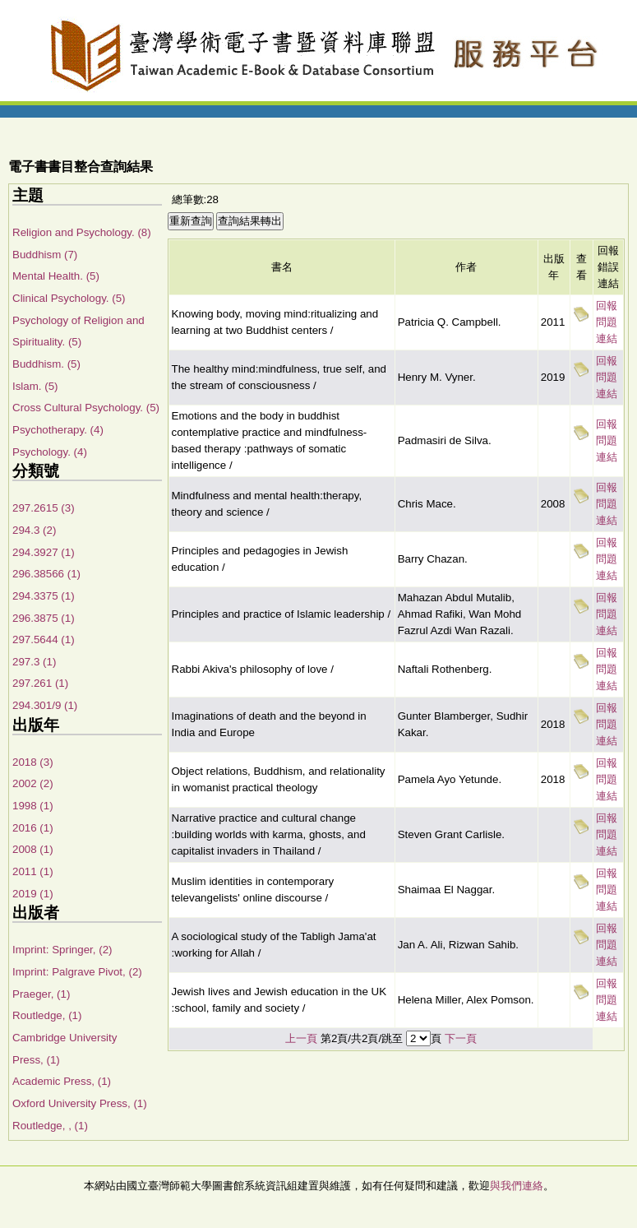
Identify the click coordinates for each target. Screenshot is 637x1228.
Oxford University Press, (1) (79, 1103)
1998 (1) (32, 805)
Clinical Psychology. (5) (69, 298)
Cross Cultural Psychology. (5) (85, 407)
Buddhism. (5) (46, 364)
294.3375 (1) (43, 596)
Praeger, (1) (41, 994)
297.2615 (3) (43, 508)
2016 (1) (32, 828)
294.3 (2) (34, 530)
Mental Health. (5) (55, 276)
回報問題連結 (606, 322)
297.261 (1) (40, 683)
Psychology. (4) (49, 452)
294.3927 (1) (43, 552)
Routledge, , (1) (50, 1125)
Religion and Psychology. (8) (81, 232)
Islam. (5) (35, 386)
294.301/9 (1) (44, 705)
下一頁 (461, 1038)
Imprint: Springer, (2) (62, 949)
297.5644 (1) (43, 639)
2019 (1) (32, 893)
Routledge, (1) (46, 1015)
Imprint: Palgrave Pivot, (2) (77, 972)
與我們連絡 (516, 1185)
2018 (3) (32, 762)
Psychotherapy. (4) (58, 430)
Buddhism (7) (44, 254)
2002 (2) (32, 783)
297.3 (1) (34, 662)
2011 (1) (32, 871)
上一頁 (301, 1038)
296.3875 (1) (43, 618)
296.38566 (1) (46, 574)
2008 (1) (32, 849)
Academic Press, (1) (61, 1081)
